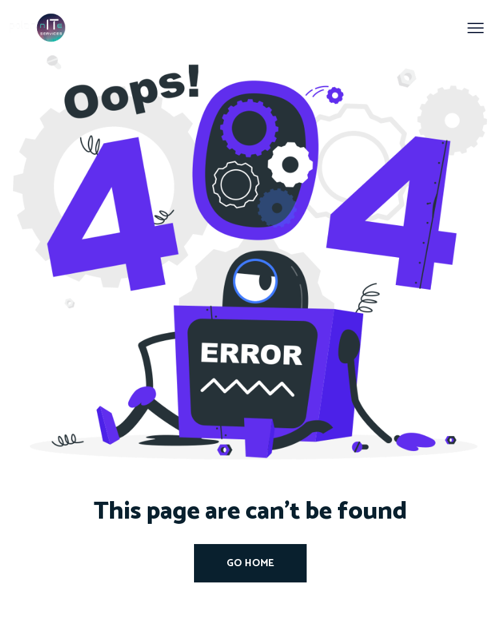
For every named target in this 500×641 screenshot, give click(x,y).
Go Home (250, 563)
